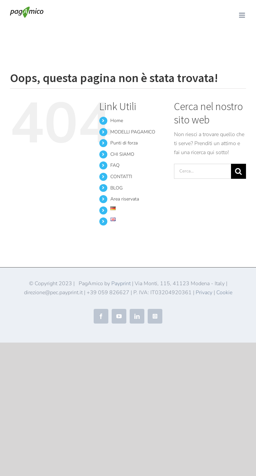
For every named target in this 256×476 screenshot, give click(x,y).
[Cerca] (238, 171)
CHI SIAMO (122, 154)
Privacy (204, 292)
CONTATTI (121, 176)
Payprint (121, 283)
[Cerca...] (202, 171)
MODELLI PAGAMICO (132, 132)
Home (16, 38)
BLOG (116, 188)
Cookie (224, 292)
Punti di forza (124, 143)
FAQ (115, 165)
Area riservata (124, 199)
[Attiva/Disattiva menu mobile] (242, 15)
